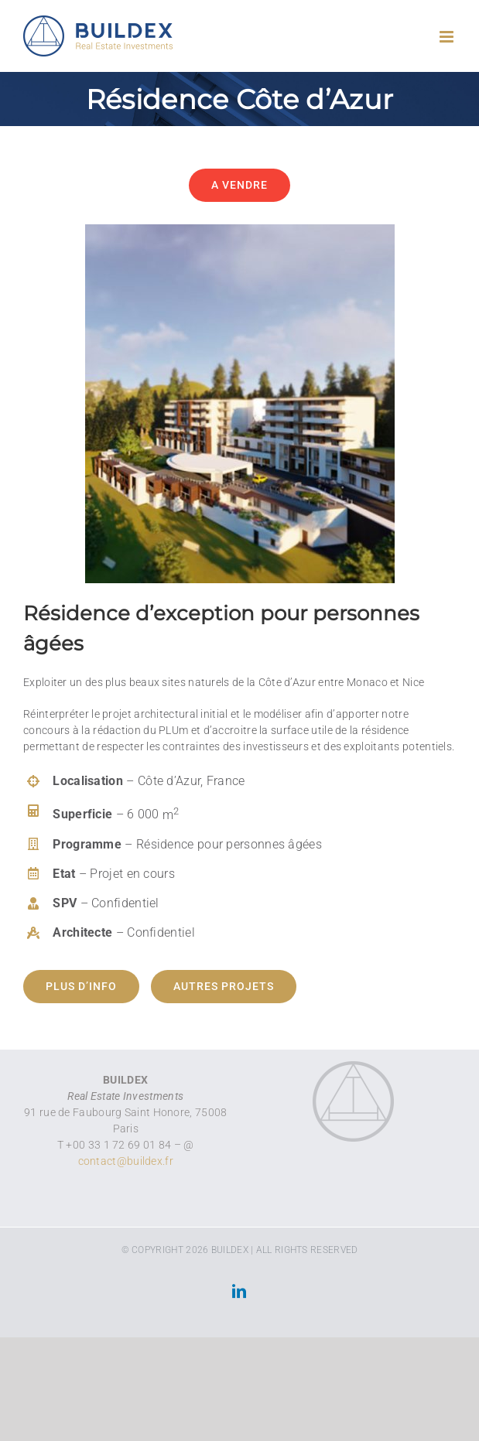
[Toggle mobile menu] (448, 37)
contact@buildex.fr (125, 1161)
